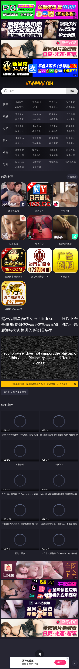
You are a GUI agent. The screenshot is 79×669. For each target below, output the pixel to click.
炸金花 (36, 107)
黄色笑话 (53, 155)
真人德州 (36, 102)
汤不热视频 (70, 162)
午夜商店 (36, 162)
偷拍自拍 (36, 126)
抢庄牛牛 (70, 107)
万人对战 (53, 102)
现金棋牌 (53, 107)
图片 (5, 140)
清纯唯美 (36, 143)
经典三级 (36, 131)
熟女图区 (53, 143)
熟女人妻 (19, 119)
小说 (5, 152)
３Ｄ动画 (70, 114)
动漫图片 (70, 138)
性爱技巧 (70, 155)
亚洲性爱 (19, 126)
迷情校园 (19, 155)
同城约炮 (19, 162)
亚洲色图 (36, 138)
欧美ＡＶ (53, 114)
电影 (5, 128)
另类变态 (70, 131)
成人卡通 (53, 126)
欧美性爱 (70, 126)
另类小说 (36, 155)
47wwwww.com (39, 84)
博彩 (5, 104)
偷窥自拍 (19, 138)
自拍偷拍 (36, 114)
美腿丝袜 (19, 143)
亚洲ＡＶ (19, 114)
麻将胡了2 (19, 107)
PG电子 (19, 102)
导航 (5, 164)
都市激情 (19, 150)
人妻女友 (53, 150)
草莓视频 (53, 162)
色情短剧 (36, 167)
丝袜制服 (36, 119)
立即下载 (60, 662)
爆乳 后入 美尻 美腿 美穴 (14, 392)
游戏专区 (70, 102)
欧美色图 (53, 138)
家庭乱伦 (36, 150)
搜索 (72, 91)
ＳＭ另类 (70, 119)
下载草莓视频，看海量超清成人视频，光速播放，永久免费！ (43, 384)
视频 (5, 116)
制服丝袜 (19, 131)
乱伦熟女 (53, 131)
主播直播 (53, 119)
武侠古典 (70, 150)
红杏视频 (19, 167)
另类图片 (70, 143)
